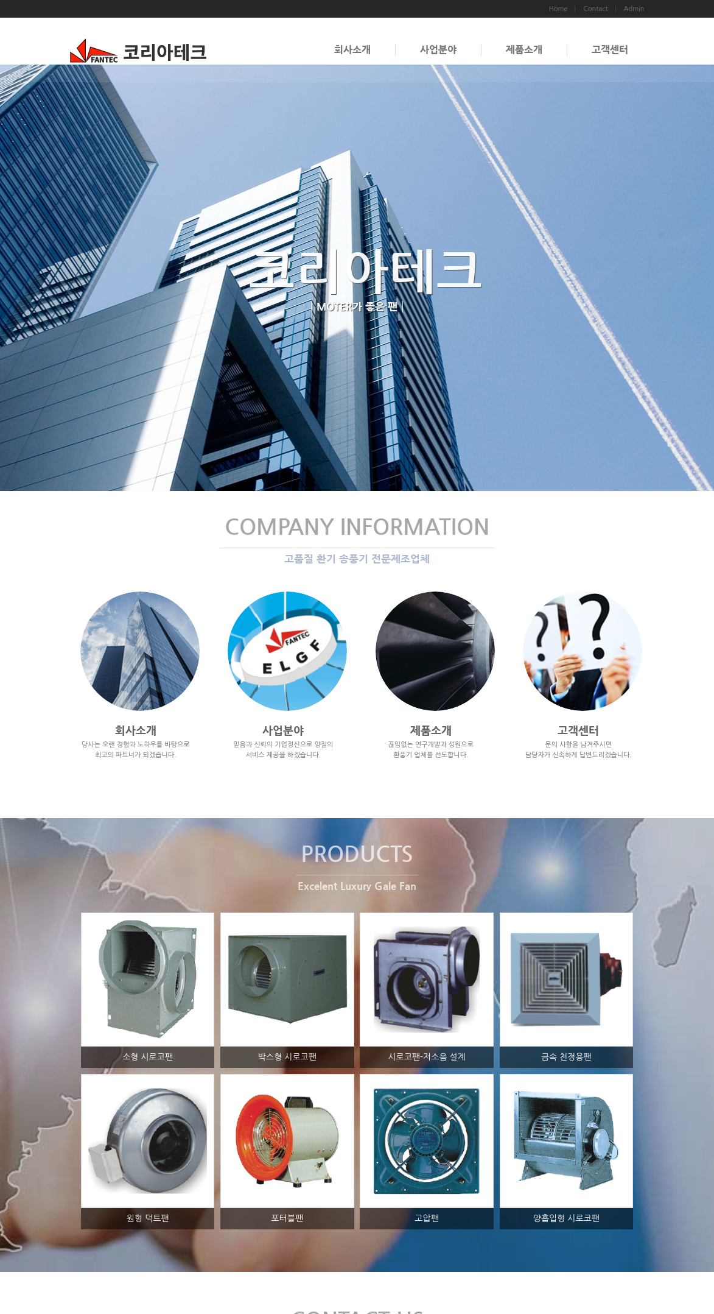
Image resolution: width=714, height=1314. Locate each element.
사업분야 (438, 49)
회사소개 (352, 49)
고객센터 (610, 49)
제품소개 (524, 49)
